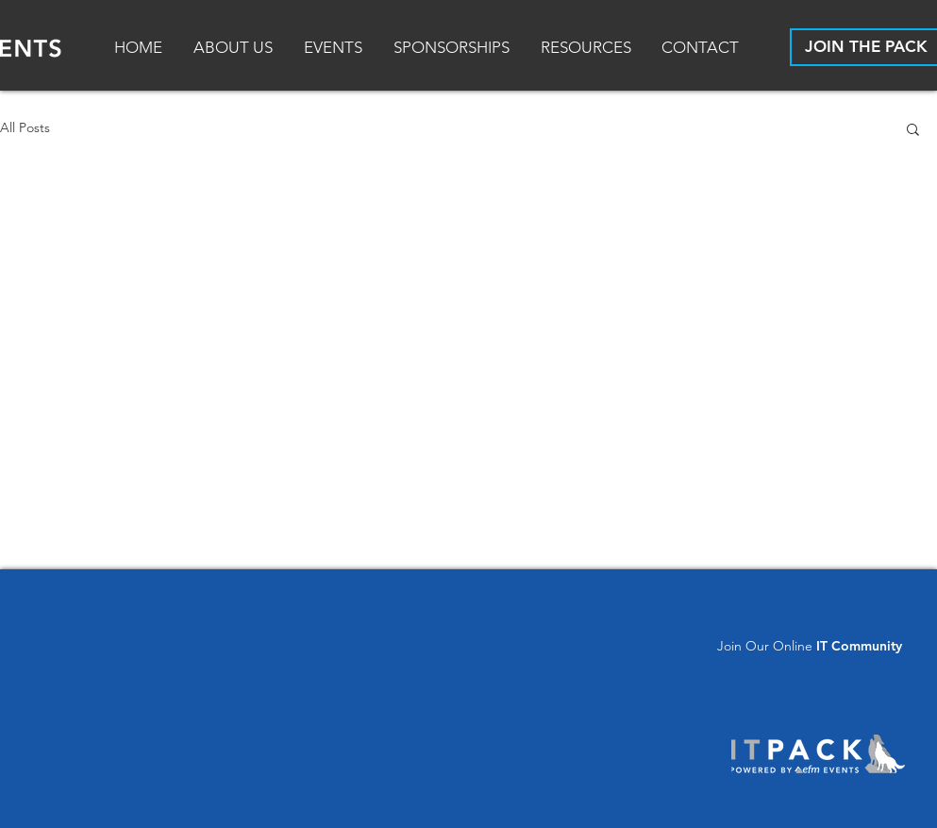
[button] (587, 47)
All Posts (25, 127)
